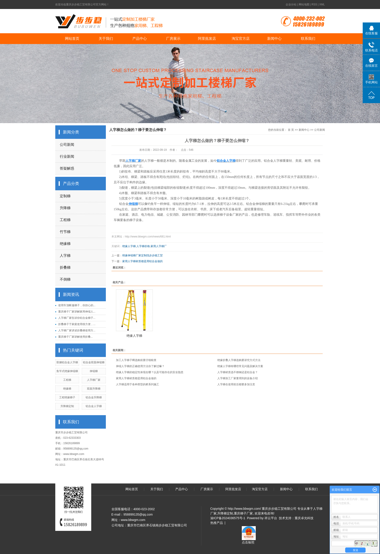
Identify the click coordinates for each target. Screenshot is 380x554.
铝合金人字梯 (94, 406)
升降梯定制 (67, 406)
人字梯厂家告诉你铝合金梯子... (77, 317)
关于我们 (106, 38)
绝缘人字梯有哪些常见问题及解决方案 (240, 366)
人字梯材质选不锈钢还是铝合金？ (237, 372)
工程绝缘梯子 (67, 397)
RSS (314, 4)
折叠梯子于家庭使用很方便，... (77, 324)
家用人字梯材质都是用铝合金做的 (142, 261)
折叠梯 (65, 267)
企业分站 (291, 4)
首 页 (291, 129)
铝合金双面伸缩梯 (93, 362)
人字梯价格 (143, 246)
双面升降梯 (93, 388)
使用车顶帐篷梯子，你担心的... (77, 305)
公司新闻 (67, 144)
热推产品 (216, 523)
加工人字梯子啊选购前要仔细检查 (136, 360)
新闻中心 (274, 38)
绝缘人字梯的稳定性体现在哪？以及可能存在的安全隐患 (149, 372)
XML (322, 4)
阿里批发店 (207, 38)
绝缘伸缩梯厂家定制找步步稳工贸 (142, 255)
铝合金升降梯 (94, 397)
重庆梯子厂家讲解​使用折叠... (75, 336)
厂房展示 (173, 38)
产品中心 (139, 38)
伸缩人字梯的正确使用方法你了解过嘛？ (140, 366)
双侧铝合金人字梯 (67, 362)
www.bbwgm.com (73, 454)
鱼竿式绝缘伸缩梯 (67, 371)
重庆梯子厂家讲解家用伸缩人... (77, 311)
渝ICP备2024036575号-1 (227, 518)
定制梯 (65, 196)
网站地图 (304, 4)
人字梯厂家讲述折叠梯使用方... (77, 330)
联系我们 (308, 38)
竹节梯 (65, 232)
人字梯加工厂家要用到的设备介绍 (237, 378)
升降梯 (65, 208)
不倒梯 (65, 279)
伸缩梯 (94, 371)
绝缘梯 (65, 244)
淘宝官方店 (241, 38)
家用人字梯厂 (159, 246)
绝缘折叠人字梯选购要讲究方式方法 (238, 360)
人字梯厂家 (93, 379)
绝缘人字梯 (129, 246)
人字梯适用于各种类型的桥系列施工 (137, 384)
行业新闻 (67, 156)
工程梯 (65, 220)
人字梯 (65, 255)
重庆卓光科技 (304, 518)
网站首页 (72, 38)
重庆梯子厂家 (243, 513)
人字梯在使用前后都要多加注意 (236, 384)
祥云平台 (270, 518)
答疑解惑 (67, 168)
